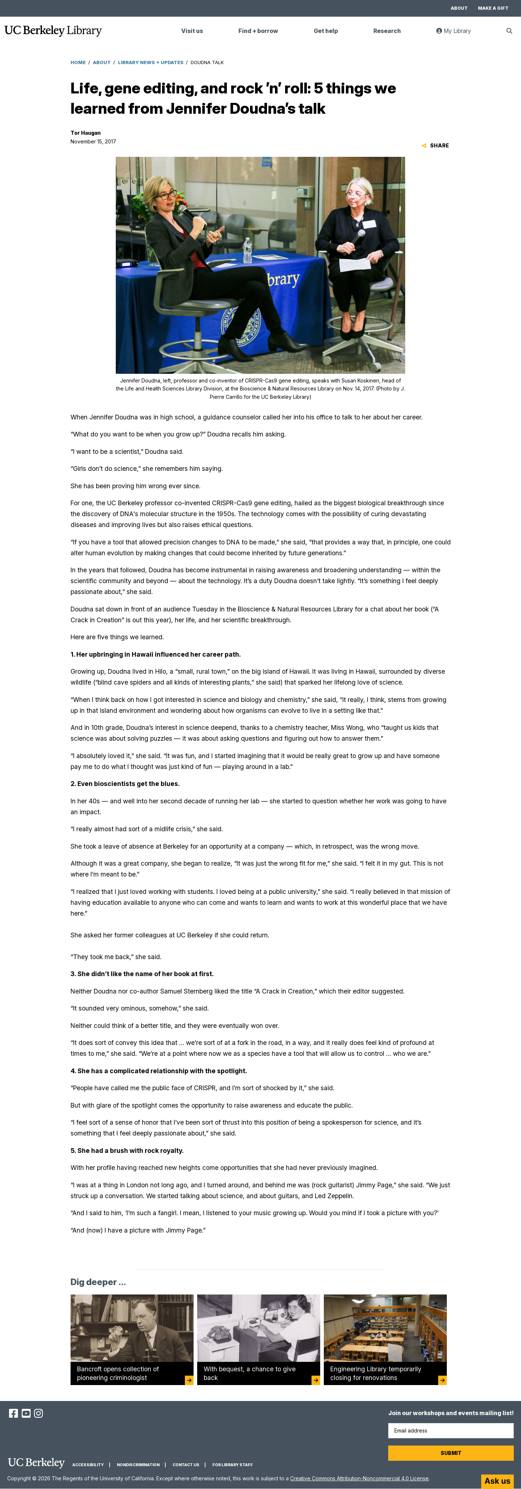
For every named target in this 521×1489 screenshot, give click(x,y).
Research (387, 31)
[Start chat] (497, 1482)
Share (435, 145)
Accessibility (88, 1465)
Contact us (186, 1465)
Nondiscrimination (138, 1465)
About (459, 8)
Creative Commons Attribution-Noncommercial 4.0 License (359, 1478)
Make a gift (493, 8)
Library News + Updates (150, 62)
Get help (326, 31)
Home (78, 62)
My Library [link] (458, 34)
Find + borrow (258, 31)
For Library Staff (232, 1465)
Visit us (192, 31)
